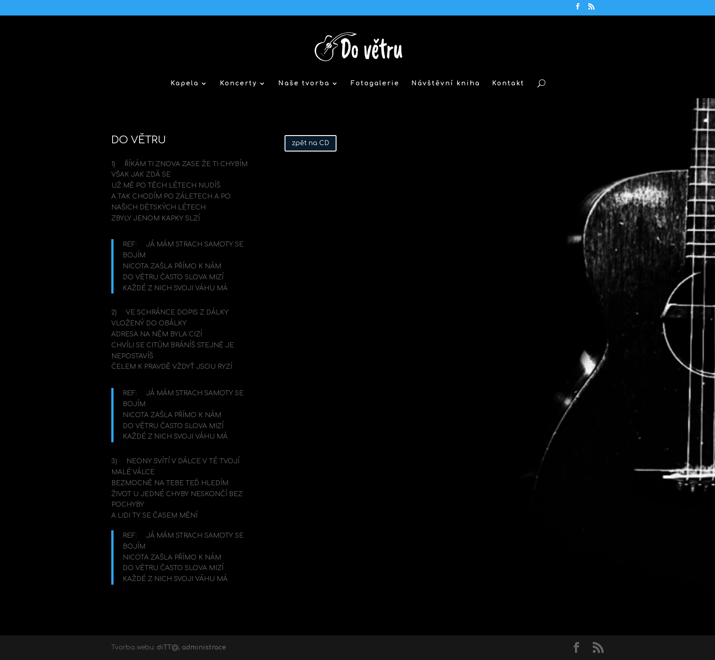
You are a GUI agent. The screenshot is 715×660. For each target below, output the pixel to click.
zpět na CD (310, 143)
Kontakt (508, 83)
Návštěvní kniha (445, 83)
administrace (204, 647)
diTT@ (168, 647)
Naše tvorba (304, 83)
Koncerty (238, 83)
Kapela (185, 83)
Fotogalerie (375, 83)
